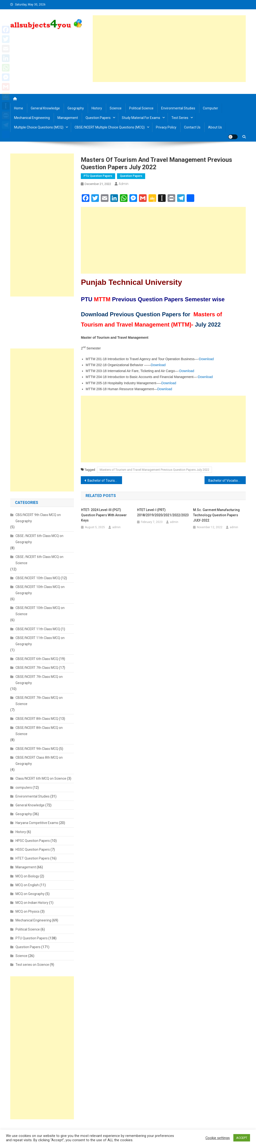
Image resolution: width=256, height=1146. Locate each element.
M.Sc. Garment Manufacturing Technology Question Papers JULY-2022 (216, 515)
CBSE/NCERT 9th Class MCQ (36, 749)
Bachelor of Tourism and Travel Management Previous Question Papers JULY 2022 (104, 480)
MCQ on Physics (27, 911)
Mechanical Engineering (32, 118)
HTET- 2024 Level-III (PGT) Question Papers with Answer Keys (104, 515)
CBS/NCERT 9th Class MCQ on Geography (38, 518)
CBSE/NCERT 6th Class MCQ (36, 659)
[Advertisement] (169, 48)
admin (123, 184)
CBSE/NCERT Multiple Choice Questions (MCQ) (110, 127)
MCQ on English (27, 885)
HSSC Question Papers (32, 849)
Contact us (192, 127)
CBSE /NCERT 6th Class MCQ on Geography (39, 539)
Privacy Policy (166, 127)
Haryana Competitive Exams (36, 823)
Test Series (179, 118)
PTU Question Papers (98, 176)
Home (18, 108)
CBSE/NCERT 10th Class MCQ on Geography (40, 590)
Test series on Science (32, 965)
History (97, 108)
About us (215, 127)
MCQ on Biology (27, 876)
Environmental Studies (178, 108)
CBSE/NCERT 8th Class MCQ (36, 719)
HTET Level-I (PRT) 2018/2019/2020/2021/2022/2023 (163, 512)
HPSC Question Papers (32, 841)
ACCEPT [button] (241, 1138)
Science (116, 108)
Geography (75, 108)
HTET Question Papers (32, 858)
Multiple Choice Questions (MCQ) (38, 127)
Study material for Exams (141, 118)
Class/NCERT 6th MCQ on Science (40, 778)
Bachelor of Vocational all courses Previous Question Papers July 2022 (227, 480)
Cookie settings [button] (217, 1138)
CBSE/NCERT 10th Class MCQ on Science (40, 611)
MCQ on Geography (30, 894)
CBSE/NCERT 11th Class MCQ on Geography (40, 641)
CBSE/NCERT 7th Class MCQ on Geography (39, 680)
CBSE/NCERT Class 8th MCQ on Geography (39, 761)
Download (206, 359)
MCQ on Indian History (31, 903)
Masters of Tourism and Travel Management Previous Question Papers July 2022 (154, 469)
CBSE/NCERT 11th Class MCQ (37, 629)
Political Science (141, 108)
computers (23, 787)
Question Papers (98, 118)
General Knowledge (45, 108)
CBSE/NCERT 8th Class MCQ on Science (39, 731)
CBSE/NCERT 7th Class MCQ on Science (39, 701)
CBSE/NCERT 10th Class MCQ (37, 578)
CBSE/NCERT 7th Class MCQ (36, 668)
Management (67, 118)
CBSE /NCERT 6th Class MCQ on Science (39, 560)
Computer (210, 108)
